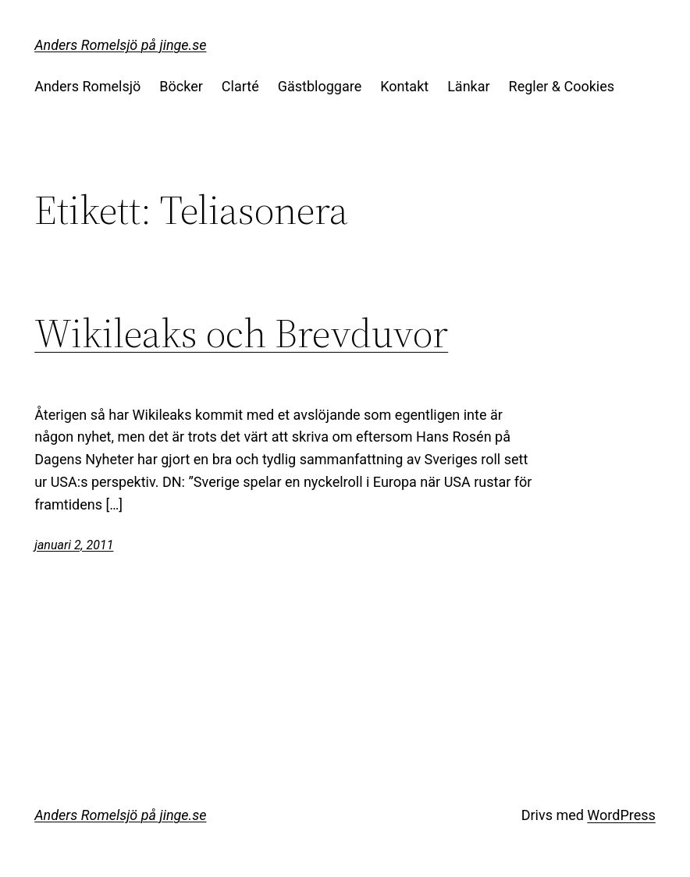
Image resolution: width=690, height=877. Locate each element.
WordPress (621, 815)
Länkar (468, 86)
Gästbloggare (319, 86)
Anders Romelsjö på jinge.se (120, 45)
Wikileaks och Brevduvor (241, 333)
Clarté (240, 86)
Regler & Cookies (561, 86)
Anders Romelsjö (87, 86)
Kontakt (404, 86)
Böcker (181, 86)
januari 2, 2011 (73, 545)
